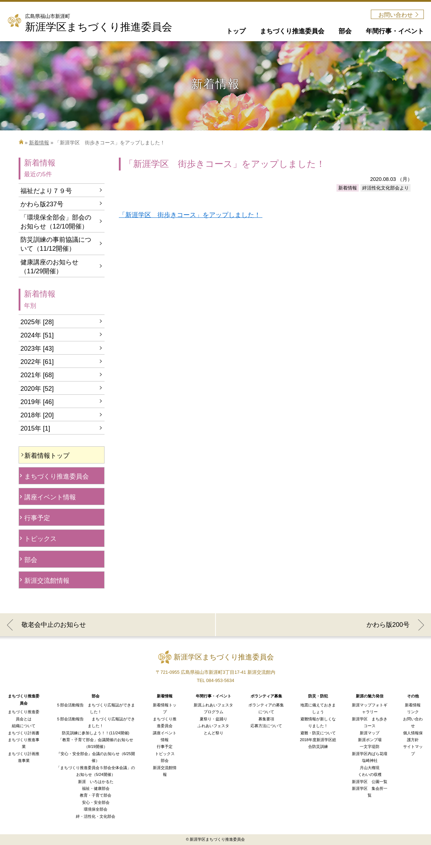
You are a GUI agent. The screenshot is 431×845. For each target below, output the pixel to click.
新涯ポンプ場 (370, 740)
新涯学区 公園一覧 (369, 781)
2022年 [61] (37, 361)
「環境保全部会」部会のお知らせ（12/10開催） (55, 222)
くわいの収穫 (370, 774)
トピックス (40, 538)
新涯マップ (369, 733)
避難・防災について (318, 733)
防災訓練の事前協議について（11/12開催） (55, 244)
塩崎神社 (370, 760)
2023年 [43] (37, 348)
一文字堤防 (369, 746)
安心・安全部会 (96, 802)
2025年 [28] (37, 322)
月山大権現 (369, 767)
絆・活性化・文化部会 (95, 816)
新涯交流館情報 (46, 580)
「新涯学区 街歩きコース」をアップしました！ (190, 215)
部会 (30, 559)
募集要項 (266, 719)
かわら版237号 (41, 204)
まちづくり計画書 (23, 733)
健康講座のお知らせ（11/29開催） (49, 267)
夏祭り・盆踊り (213, 719)
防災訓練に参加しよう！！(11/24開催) (95, 733)
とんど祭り (213, 733)
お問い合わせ (395, 15)
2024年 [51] (37, 335)
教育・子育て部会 (95, 795)
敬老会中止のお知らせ (53, 624)
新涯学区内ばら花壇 (369, 754)
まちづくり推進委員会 (56, 476)
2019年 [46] (37, 401)
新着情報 (39, 142)
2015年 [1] (35, 428)
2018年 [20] (37, 415)
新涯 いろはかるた (95, 781)
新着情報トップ (46, 455)
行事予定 (37, 518)
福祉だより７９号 (46, 191)
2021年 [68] (37, 375)
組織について (23, 726)
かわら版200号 (388, 624)
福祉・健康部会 (96, 788)
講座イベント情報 (50, 497)
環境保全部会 (95, 809)
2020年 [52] (37, 388)
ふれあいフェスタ (213, 726)
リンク (413, 712)
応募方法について (266, 726)
